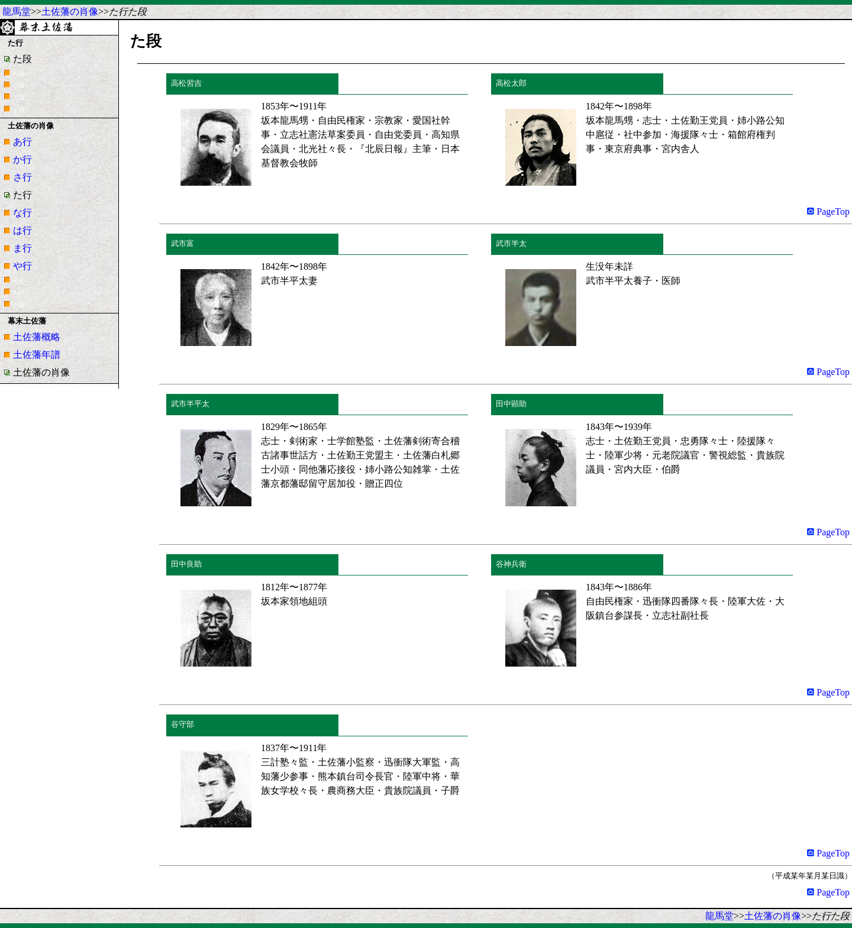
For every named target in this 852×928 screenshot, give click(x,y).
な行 (22, 213)
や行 (22, 266)
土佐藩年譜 (36, 355)
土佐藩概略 (36, 337)
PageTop (828, 211)
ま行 (22, 248)
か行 (22, 159)
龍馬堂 (16, 12)
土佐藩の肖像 (69, 12)
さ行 (22, 177)
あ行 (22, 142)
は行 (22, 230)
